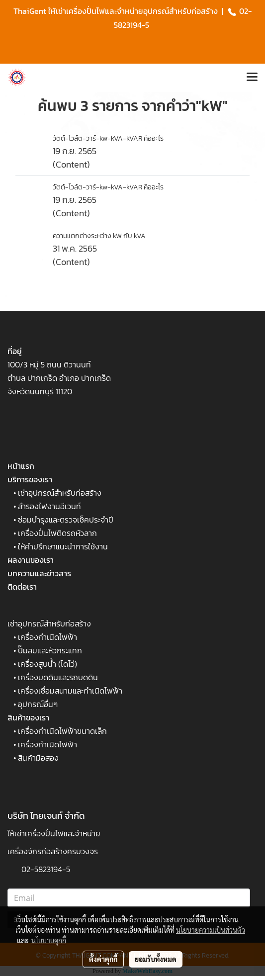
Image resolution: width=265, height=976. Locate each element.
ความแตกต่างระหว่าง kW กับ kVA (99, 236)
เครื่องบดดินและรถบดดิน (58, 677)
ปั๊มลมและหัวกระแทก (50, 650)
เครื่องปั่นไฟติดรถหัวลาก (57, 533)
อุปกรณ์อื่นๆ (38, 704)
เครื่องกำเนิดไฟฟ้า (47, 637)
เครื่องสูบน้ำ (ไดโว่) (47, 664)
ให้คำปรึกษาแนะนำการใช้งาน (63, 546)
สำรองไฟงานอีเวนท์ (49, 506)
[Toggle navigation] (252, 78)
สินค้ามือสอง (38, 758)
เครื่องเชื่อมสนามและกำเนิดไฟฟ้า (70, 691)
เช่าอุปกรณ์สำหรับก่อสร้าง (59, 493)
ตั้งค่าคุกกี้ (103, 959)
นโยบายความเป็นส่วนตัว (210, 929)
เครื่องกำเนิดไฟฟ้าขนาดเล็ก (62, 731)
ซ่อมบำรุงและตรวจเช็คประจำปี (65, 520)
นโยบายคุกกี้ (48, 940)
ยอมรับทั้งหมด (156, 959)
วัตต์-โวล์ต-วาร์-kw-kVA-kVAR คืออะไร (108, 138)
